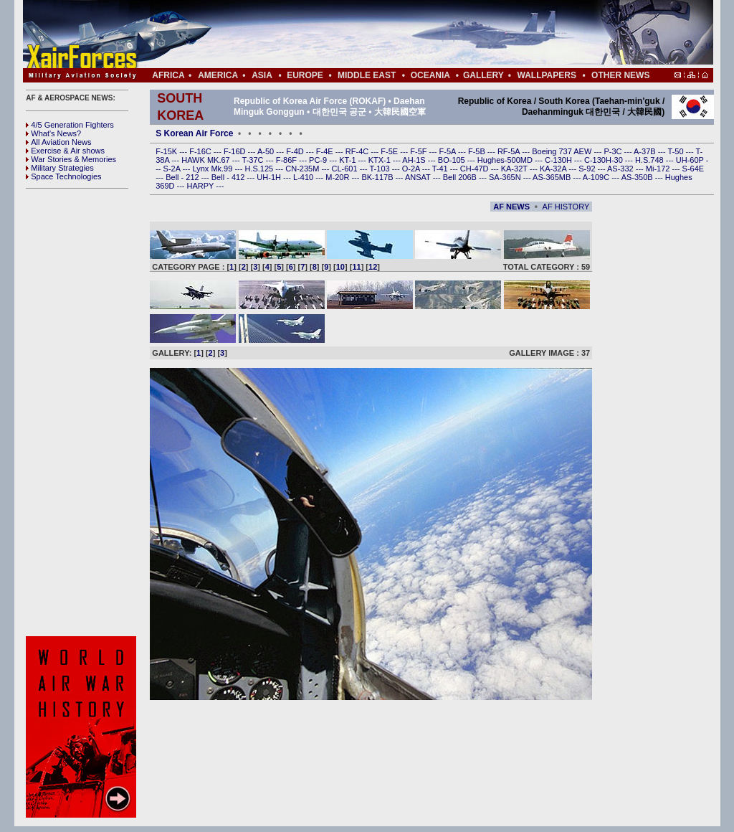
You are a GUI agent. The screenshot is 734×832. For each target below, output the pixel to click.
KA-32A (554, 168)
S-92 (587, 168)
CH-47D (475, 168)
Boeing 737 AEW (563, 151)
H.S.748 (650, 160)
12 (372, 267)
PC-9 (319, 160)
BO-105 (452, 160)
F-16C (201, 151)
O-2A (412, 168)
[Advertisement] (410, 34)
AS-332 (621, 168)
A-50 (266, 151)
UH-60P (691, 160)
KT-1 (348, 160)
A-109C (597, 177)
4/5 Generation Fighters (71, 124)
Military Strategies (59, 168)
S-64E (693, 168)
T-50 (677, 151)
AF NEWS (511, 206)
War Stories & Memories (71, 159)
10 (340, 267)
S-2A (173, 168)
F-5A (448, 151)
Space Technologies (63, 176)
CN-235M (303, 168)
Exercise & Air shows (65, 150)
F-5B (477, 151)
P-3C (614, 151)
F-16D (236, 151)
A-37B (646, 151)
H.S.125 (259, 168)
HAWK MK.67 (206, 160)
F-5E (390, 151)
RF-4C (358, 151)
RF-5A (509, 151)
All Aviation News (58, 142)
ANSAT (419, 177)
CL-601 (345, 168)
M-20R (338, 177)
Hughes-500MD (506, 160)
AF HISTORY (566, 206)
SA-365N (506, 177)
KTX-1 (380, 160)
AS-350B (638, 177)
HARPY (201, 185)
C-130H (559, 160)
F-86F (287, 160)
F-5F (419, 151)
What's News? (53, 133)
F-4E (325, 151)
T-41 (441, 168)
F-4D (296, 151)
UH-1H (270, 177)
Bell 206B (461, 177)
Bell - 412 (229, 177)
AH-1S (414, 160)
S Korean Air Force (194, 133)
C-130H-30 (604, 160)
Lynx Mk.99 (214, 168)
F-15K (167, 151)
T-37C (254, 160)
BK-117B (378, 177)
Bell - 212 (183, 177)
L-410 (304, 177)
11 (356, 267)
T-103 (380, 168)
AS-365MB (553, 177)
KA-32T (515, 168)
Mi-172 (659, 168)
